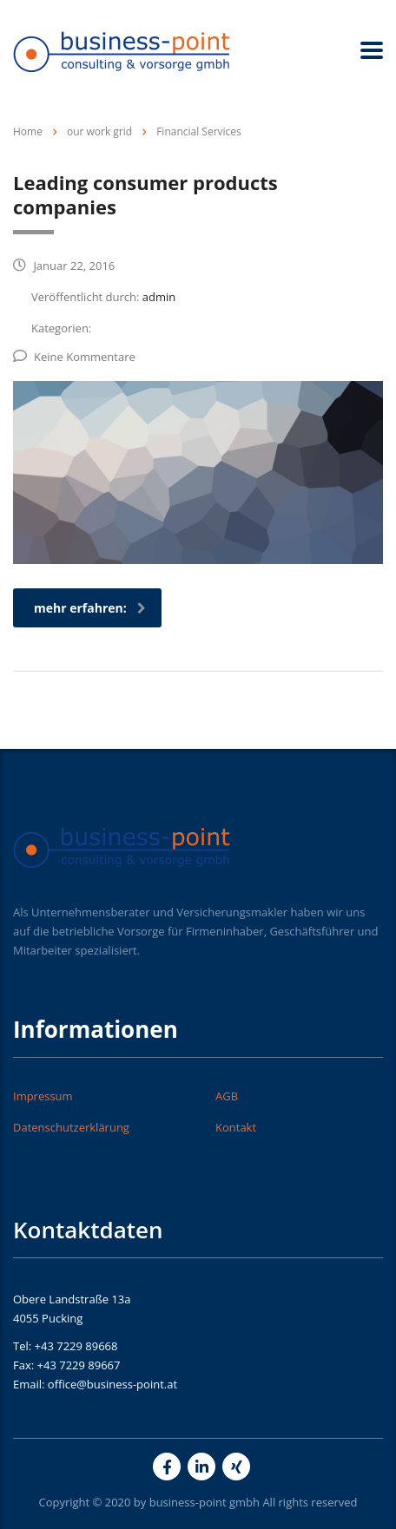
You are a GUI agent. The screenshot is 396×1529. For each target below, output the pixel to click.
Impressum (43, 1096)
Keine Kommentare (74, 356)
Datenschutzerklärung (71, 1127)
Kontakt (235, 1127)
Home (28, 131)
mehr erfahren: (90, 608)
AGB (226, 1096)
